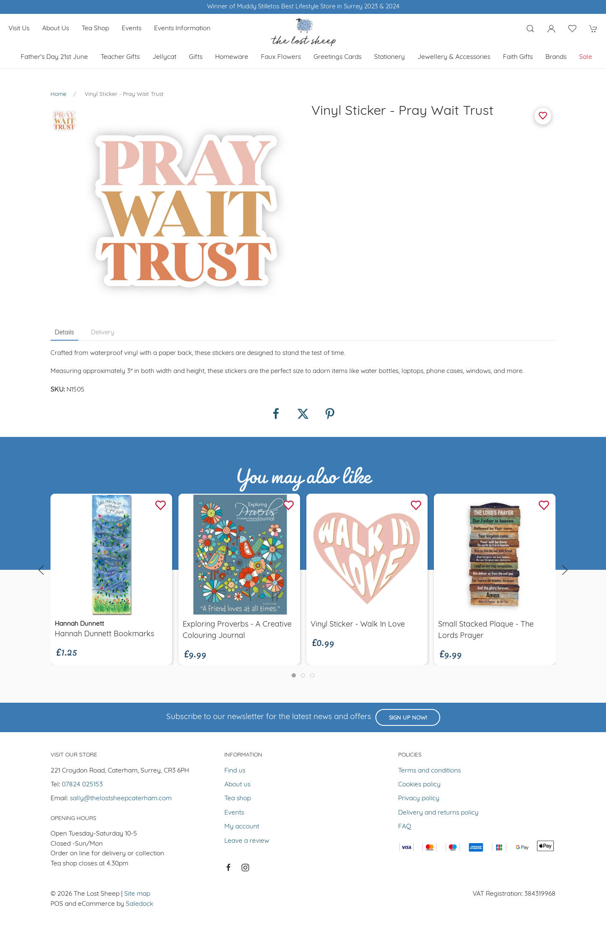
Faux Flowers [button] (281, 57)
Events (131, 28)
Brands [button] (555, 57)
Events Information (182, 28)
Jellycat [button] (164, 57)
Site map (137, 894)
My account (241, 826)
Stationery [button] (389, 57)
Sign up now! (408, 718)
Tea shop (95, 28)
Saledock (139, 904)
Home (58, 94)
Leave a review (246, 841)
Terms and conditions (429, 770)
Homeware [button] (231, 57)
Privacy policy (418, 798)
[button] (530, 28)
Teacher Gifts (120, 57)
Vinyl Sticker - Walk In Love (358, 624)
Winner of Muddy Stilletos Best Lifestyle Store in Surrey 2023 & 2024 (303, 7)
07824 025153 (82, 784)
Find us (234, 770)
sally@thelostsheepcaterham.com (121, 798)
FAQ (404, 826)
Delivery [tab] (102, 333)
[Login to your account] (551, 28)
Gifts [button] (195, 57)
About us (55, 28)
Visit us (18, 28)
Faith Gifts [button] (518, 57)
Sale (585, 57)
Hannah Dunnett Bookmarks (104, 634)
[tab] (294, 675)
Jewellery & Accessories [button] (453, 57)
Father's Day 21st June (54, 57)
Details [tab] (64, 333)
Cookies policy (419, 784)
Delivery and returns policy (438, 813)
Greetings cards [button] (337, 57)
